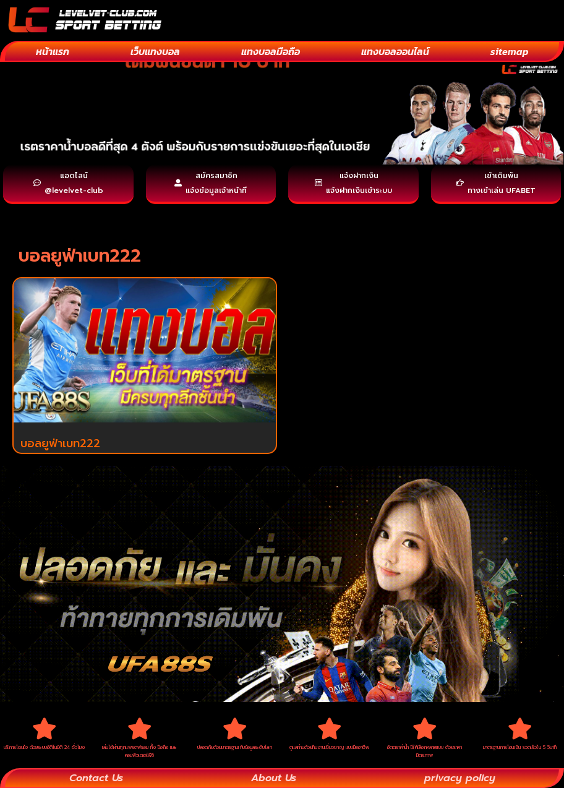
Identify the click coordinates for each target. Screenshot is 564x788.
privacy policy (459, 778)
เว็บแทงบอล (155, 51)
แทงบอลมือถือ (270, 51)
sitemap (509, 51)
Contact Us (96, 778)
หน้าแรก (52, 51)
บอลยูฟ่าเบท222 (60, 443)
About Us (273, 778)
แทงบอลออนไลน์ (395, 51)
